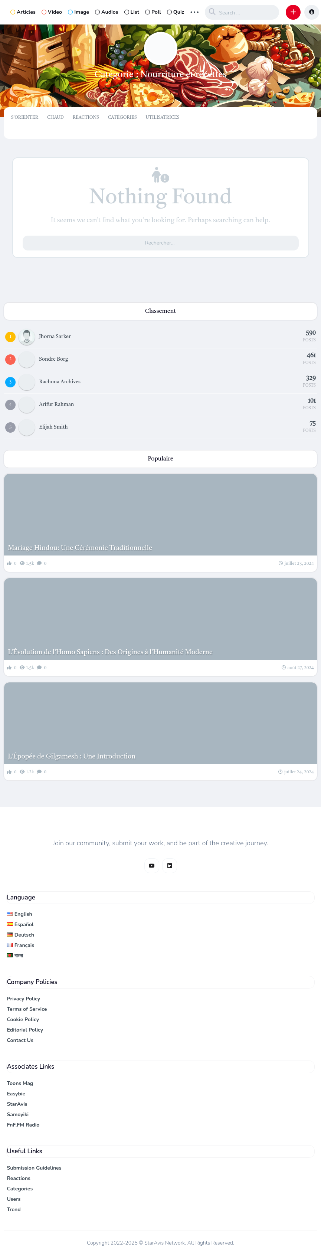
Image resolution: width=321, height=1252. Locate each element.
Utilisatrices (162, 117)
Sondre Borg (53, 359)
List (132, 12)
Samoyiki (18, 1114)
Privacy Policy (23, 998)
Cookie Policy (23, 1019)
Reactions (18, 1178)
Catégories (122, 117)
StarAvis (17, 1104)
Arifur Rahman (56, 404)
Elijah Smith (53, 427)
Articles (23, 12)
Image (78, 12)
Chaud (55, 117)
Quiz (175, 12)
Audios (106, 12)
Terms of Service (27, 1009)
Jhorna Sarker (55, 336)
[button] (293, 12)
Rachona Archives (60, 381)
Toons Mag (20, 1083)
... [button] (194, 11)
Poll (153, 12)
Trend (13, 1209)
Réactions (86, 117)
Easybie (16, 1093)
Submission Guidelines (34, 1167)
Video (52, 12)
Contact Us (20, 1040)
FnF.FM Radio (23, 1124)
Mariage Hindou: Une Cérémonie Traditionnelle (80, 548)
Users (13, 1199)
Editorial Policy (25, 1029)
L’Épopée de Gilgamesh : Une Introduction (71, 756)
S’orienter (24, 117)
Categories (20, 1188)
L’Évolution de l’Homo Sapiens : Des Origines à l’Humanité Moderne (110, 652)
